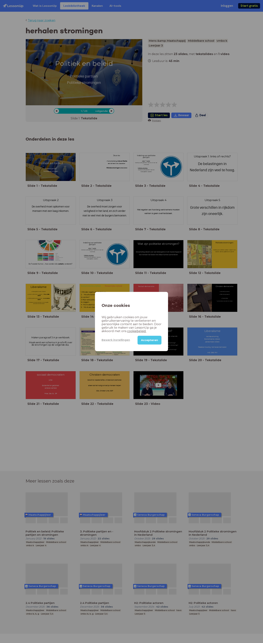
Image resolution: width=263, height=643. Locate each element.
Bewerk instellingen (116, 340)
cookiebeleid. (136, 331)
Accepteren (149, 340)
